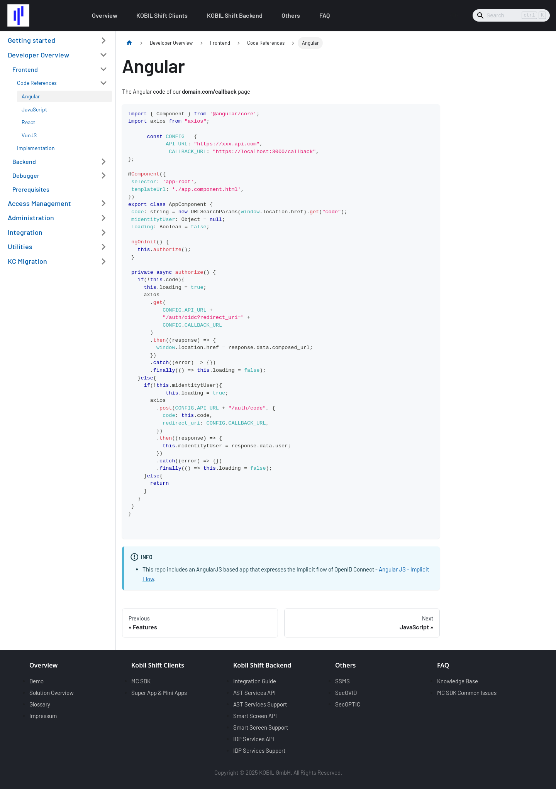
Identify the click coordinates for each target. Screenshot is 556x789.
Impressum (43, 715)
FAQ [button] (324, 15)
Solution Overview (51, 692)
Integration (25, 232)
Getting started (31, 40)
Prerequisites (30, 189)
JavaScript (34, 109)
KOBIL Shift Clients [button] (162, 15)
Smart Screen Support (260, 727)
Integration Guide (254, 681)
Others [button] (290, 15)
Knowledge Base (457, 681)
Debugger (25, 175)
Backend (24, 161)
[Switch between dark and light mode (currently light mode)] (454, 15)
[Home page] (129, 43)
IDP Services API (253, 738)
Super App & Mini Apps (159, 692)
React (28, 122)
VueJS (29, 135)
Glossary (39, 704)
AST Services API (254, 692)
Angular (31, 96)
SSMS (342, 681)
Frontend (25, 69)
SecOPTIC (347, 704)
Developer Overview (38, 55)
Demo (36, 681)
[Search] (511, 15)
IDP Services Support (259, 750)
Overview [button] (104, 15)
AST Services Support (260, 704)
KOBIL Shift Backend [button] (235, 15)
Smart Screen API (255, 715)
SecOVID (346, 692)
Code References (37, 82)
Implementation (36, 148)
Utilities (20, 246)
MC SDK (141, 681)
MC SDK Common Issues (467, 692)
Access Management (39, 203)
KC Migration (27, 261)
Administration (31, 217)
